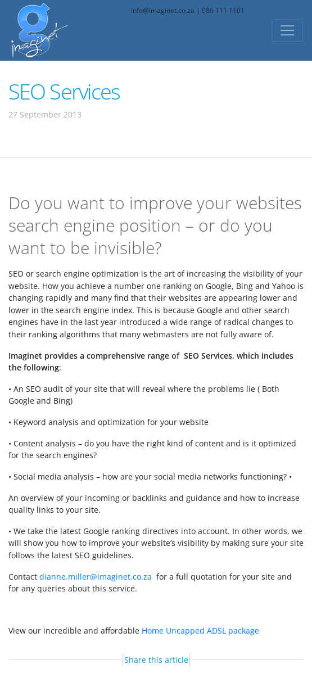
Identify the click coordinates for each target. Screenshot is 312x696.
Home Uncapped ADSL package (200, 630)
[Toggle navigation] (287, 30)
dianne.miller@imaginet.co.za (95, 576)
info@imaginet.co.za (163, 10)
